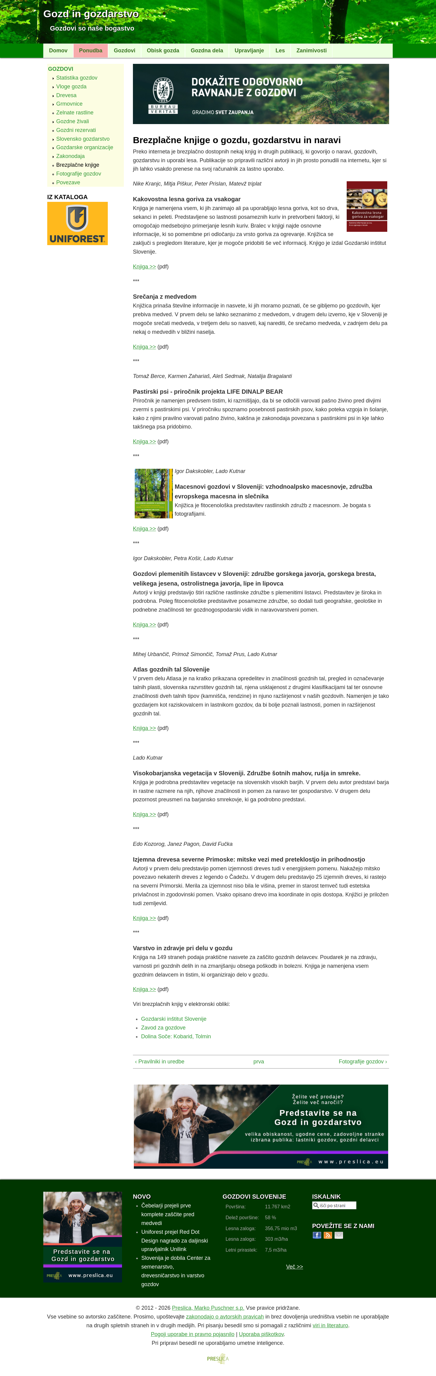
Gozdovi (124, 51)
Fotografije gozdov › (363, 1062)
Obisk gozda (163, 51)
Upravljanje (249, 51)
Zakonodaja (70, 156)
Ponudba (90, 51)
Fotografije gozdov (78, 174)
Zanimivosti (311, 51)
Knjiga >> (144, 267)
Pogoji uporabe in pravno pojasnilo (192, 1334)
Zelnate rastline (75, 113)
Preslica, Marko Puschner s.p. (208, 1308)
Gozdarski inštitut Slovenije (173, 1019)
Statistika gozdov (76, 78)
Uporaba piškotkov (261, 1334)
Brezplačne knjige (77, 165)
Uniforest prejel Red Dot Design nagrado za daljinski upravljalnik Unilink (174, 1241)
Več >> (294, 1267)
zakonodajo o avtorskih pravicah (225, 1317)
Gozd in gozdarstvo (91, 13)
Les (280, 51)
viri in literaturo (330, 1325)
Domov (58, 51)
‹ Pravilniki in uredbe (159, 1062)
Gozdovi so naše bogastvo (92, 28)
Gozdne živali (72, 121)
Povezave (68, 182)
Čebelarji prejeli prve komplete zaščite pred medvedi (167, 1214)
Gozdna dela (207, 51)
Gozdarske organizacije (84, 147)
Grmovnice (69, 104)
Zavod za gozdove (163, 1028)
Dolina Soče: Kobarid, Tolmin (176, 1036)
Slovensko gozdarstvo (83, 139)
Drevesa (66, 95)
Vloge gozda (71, 87)
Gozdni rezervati (76, 130)
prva (258, 1062)
